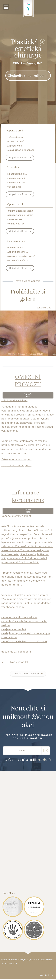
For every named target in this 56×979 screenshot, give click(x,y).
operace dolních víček (20, 215)
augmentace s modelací (20, 150)
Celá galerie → (45, 308)
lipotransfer (15, 220)
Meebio (51, 975)
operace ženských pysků (21, 256)
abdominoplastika (17, 252)
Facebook (44, 759)
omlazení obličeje (17, 261)
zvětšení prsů (15, 137)
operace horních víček (20, 211)
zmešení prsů (14, 146)
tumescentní (14, 187)
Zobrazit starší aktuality (26, 673)
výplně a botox (15, 224)
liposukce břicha (17, 174)
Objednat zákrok (18, 157)
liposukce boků (16, 178)
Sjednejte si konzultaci (26, 75)
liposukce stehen (17, 183)
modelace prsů (15, 142)
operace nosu (15, 248)
